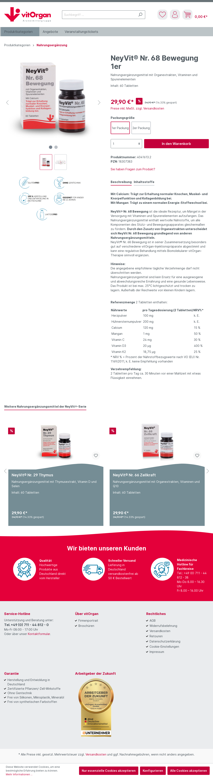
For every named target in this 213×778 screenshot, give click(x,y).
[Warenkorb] (195, 14)
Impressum (157, 652)
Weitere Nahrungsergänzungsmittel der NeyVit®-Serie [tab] (45, 406)
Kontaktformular (39, 634)
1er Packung (120, 128)
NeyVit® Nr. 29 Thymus (32, 475)
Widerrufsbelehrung (163, 625)
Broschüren (86, 625)
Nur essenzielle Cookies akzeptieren (109, 770)
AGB (153, 620)
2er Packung (141, 128)
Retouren (156, 636)
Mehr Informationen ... (19, 774)
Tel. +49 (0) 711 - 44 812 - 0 (26, 625)
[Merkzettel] (162, 14)
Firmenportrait (88, 620)
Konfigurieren (153, 770)
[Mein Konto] (175, 14)
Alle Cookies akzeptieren (188, 770)
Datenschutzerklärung (165, 641)
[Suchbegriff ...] (99, 14)
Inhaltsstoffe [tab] (144, 182)
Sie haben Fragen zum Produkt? (133, 169)
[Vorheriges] (7, 102)
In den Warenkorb (176, 144)
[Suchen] (140, 14)
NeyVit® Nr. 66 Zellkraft (134, 475)
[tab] (121, 181)
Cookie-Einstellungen (164, 646)
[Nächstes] (99, 102)
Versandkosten (160, 631)
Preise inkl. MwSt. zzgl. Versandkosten (137, 108)
